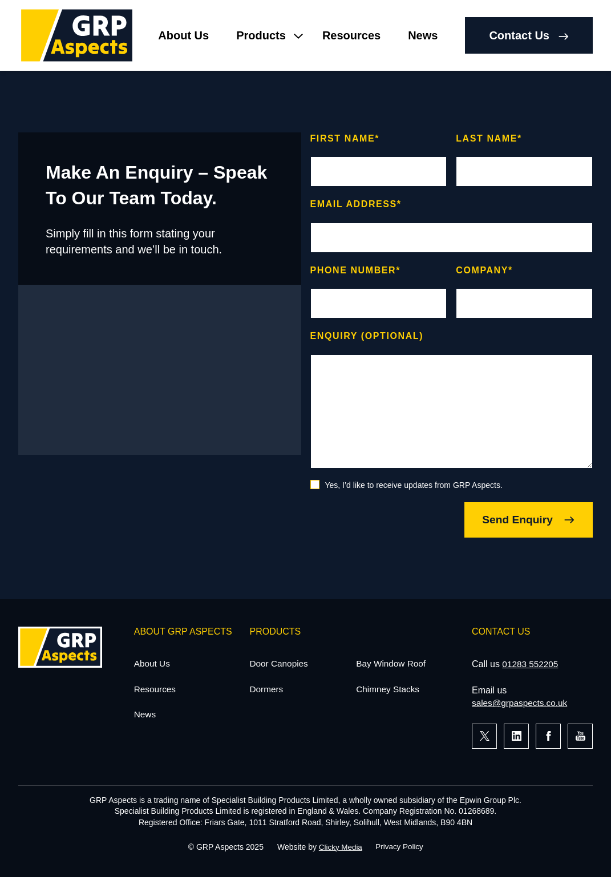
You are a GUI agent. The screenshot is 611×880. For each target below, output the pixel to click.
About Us (183, 35)
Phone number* (355, 270)
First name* (345, 138)
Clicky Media (339, 848)
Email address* (356, 204)
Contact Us (529, 35)
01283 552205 (531, 665)
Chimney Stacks (389, 691)
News (423, 35)
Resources (351, 35)
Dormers (267, 691)
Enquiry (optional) (367, 336)
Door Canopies (280, 665)
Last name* (489, 138)
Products (261, 35)
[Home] (76, 35)
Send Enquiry (521, 520)
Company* (484, 270)
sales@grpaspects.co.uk (522, 704)
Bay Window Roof (392, 665)
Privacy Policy (400, 848)
